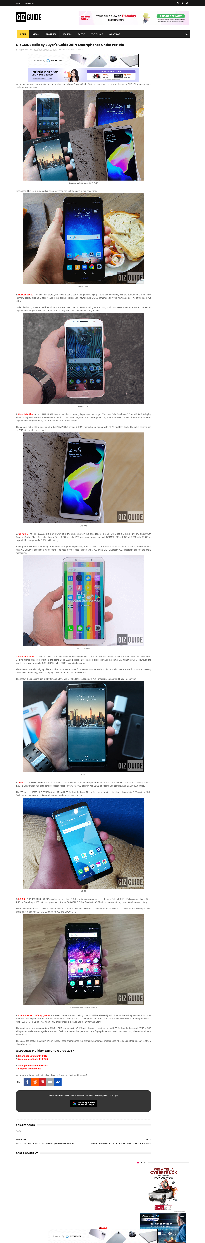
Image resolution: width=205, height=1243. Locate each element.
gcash (168, 1184)
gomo (173, 1212)
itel (168, 1195)
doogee (161, 1201)
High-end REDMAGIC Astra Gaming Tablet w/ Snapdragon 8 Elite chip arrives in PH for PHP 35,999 (170, 268)
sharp (170, 1190)
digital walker (141, 1201)
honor (155, 1167)
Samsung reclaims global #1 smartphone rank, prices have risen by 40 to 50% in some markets (170, 341)
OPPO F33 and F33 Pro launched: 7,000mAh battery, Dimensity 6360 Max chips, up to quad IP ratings (171, 357)
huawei (138, 1156)
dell (167, 1207)
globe (138, 1173)
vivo (172, 1162)
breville (153, 1223)
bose (168, 1223)
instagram (140, 1212)
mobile (74, 55)
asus (172, 1167)
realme (138, 1167)
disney (138, 1218)
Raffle (80, 34)
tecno (172, 1179)
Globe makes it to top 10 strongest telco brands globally (171, 325)
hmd (154, 1218)
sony (155, 1179)
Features (50, 34)
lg (170, 1173)
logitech (139, 1207)
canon (154, 1195)
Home (22, 34)
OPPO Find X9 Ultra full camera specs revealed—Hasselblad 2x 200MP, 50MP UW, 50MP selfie (170, 385)
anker (157, 1212)
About (19, 3)
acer (137, 1184)
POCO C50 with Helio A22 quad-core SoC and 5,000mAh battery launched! (171, 253)
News (34, 34)
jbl (154, 1207)
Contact (29, 3)
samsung (159, 1156)
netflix (138, 1195)
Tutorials (96, 34)
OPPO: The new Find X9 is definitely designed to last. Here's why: (159, 157)
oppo (137, 1162)
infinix (154, 1173)
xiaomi (155, 1162)
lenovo (138, 1179)
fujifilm (154, 1190)
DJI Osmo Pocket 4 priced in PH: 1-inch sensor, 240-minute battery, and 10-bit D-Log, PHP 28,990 (170, 312)
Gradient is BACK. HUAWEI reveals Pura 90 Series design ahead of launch (169, 282)
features (66, 55)
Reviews (66, 34)
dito (152, 1184)
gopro (169, 1218)
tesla (137, 1223)
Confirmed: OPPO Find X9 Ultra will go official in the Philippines (170, 295)
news (80, 55)
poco (137, 1190)
